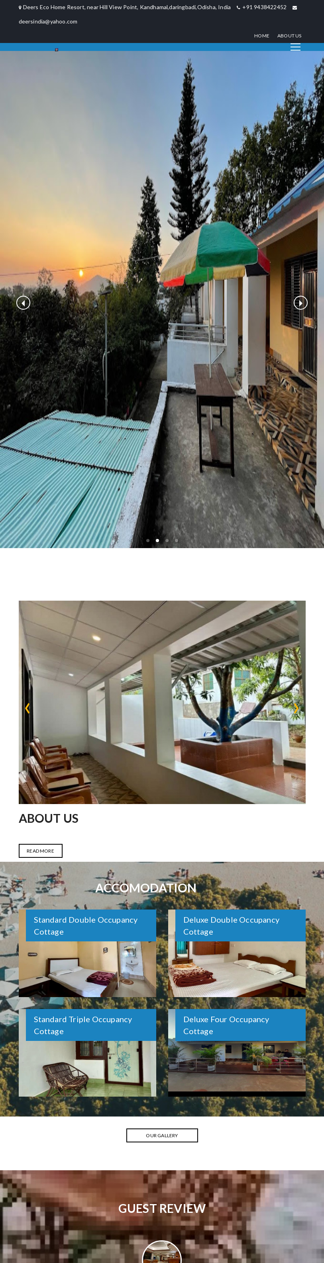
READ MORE (40, 851)
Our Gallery (162, 1135)
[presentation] (27, 705)
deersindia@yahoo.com (48, 21)
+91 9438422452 (264, 7)
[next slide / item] (301, 303)
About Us (289, 36)
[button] (147, 540)
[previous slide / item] (23, 303)
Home (261, 36)
